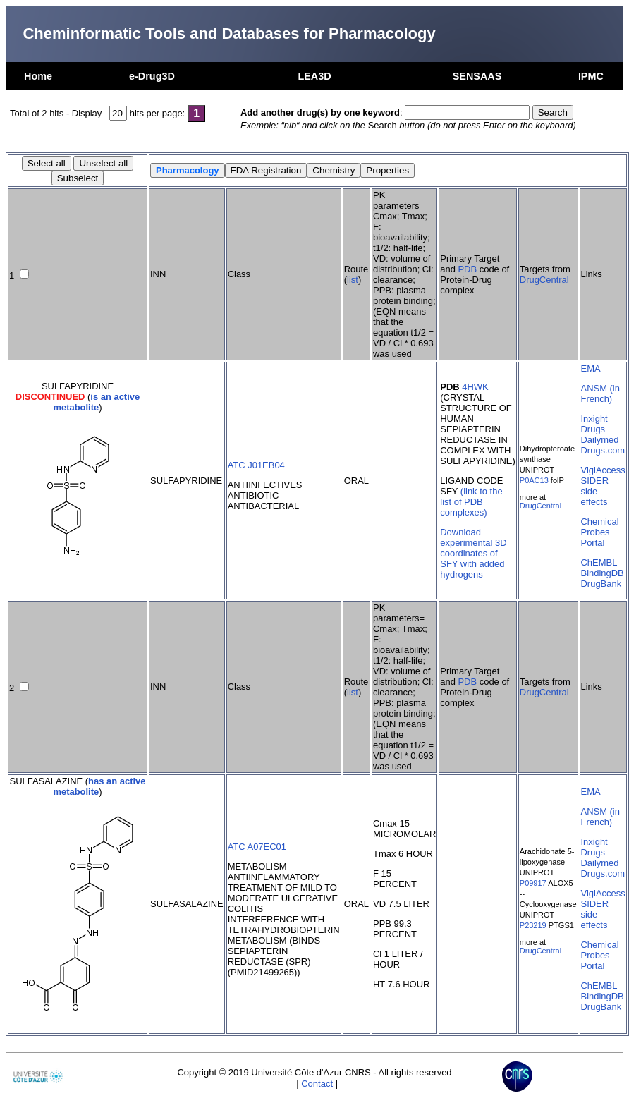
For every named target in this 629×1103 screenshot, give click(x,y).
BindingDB (602, 573)
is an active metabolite (96, 402)
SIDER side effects (595, 491)
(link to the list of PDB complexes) (471, 502)
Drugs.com (603, 450)
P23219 (533, 925)
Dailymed (600, 439)
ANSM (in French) (600, 393)
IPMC (591, 76)
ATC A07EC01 (257, 846)
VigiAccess (603, 470)
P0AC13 (534, 480)
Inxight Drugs (594, 423)
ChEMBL (599, 562)
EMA (591, 368)
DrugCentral (544, 279)
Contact (317, 1083)
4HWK (475, 387)
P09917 (533, 883)
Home (38, 76)
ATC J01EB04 (256, 465)
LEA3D (314, 76)
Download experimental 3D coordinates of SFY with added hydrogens (473, 553)
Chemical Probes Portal (600, 532)
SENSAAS (477, 76)
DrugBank (601, 583)
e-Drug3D (152, 76)
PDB (467, 269)
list (352, 279)
